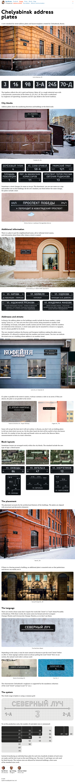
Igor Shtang (13, 771)
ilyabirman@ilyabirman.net (9, 780)
